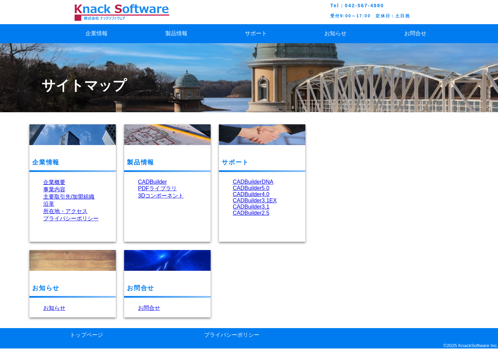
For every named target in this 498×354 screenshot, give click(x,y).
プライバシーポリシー (71, 218)
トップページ (86, 335)
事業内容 (54, 189)
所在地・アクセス (65, 211)
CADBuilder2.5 (251, 213)
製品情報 (176, 33)
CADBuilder (152, 182)
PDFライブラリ (157, 188)
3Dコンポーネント (161, 196)
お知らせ (335, 33)
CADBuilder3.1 (251, 207)
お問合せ (415, 33)
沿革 (48, 204)
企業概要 (54, 182)
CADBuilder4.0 (251, 194)
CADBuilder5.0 (251, 188)
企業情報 (96, 33)
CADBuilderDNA (253, 182)
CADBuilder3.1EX (255, 200)
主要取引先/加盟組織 (68, 197)
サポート (256, 33)
